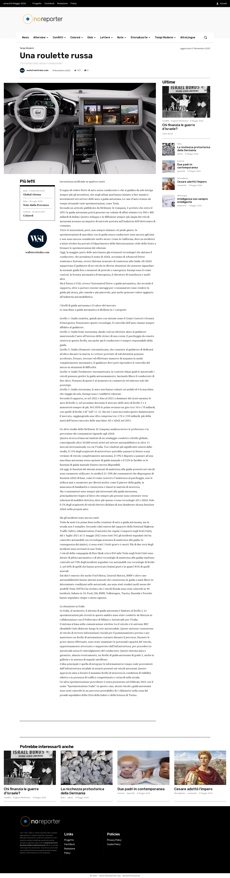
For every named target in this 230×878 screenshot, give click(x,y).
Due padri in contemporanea (187, 166)
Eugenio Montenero (179, 121)
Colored (26, 212)
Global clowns (32, 194)
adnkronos (181, 206)
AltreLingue (182, 196)
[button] (205, 37)
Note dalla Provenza (36, 205)
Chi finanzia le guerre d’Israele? (21, 791)
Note (25, 201)
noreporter (182, 185)
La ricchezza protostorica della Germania (193, 149)
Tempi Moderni (27, 48)
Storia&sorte (182, 178)
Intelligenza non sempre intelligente (192, 200)
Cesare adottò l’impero (192, 181)
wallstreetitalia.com (37, 70)
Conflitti (165, 121)
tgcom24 (181, 171)
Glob (25, 191)
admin (180, 154)
